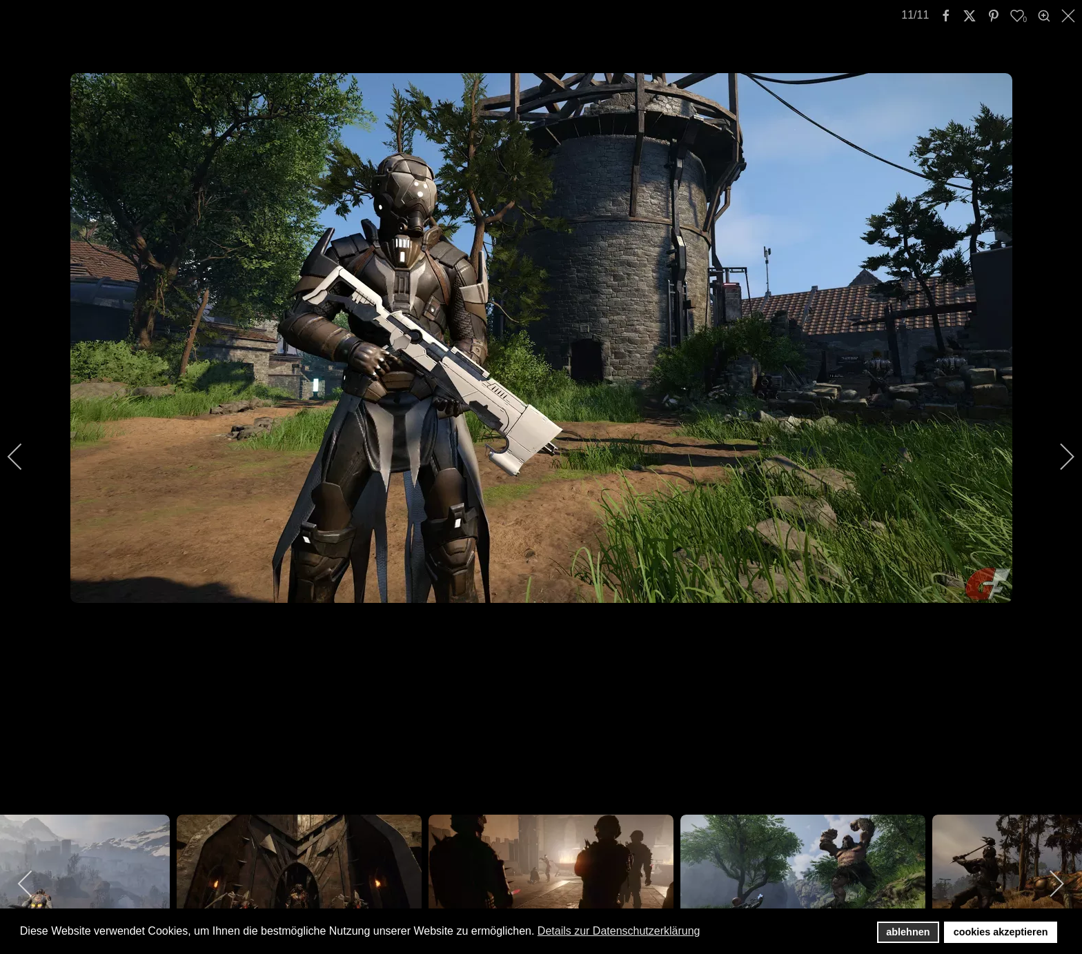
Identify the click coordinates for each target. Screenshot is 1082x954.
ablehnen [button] (907, 931)
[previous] (24, 457)
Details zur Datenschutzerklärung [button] (619, 931)
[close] (1069, 16)
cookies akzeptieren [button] (1001, 931)
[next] (1058, 457)
